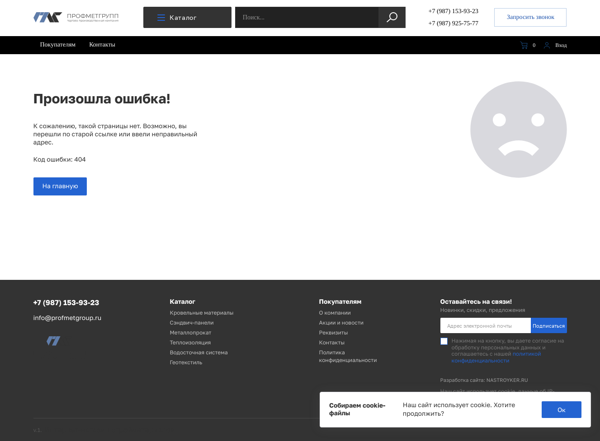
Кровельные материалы (202, 312)
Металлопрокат (191, 332)
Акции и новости (341, 322)
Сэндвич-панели (192, 322)
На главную (60, 186)
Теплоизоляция (190, 342)
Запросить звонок (530, 17)
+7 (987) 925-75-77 (453, 23)
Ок (561, 409)
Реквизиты (333, 332)
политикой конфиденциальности (496, 356)
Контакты (102, 45)
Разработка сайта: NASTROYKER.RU (484, 380)
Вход (554, 45)
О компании (335, 312)
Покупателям (58, 45)
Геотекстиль (186, 362)
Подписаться (549, 326)
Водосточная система (199, 352)
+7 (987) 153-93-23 (453, 11)
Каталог (177, 17)
